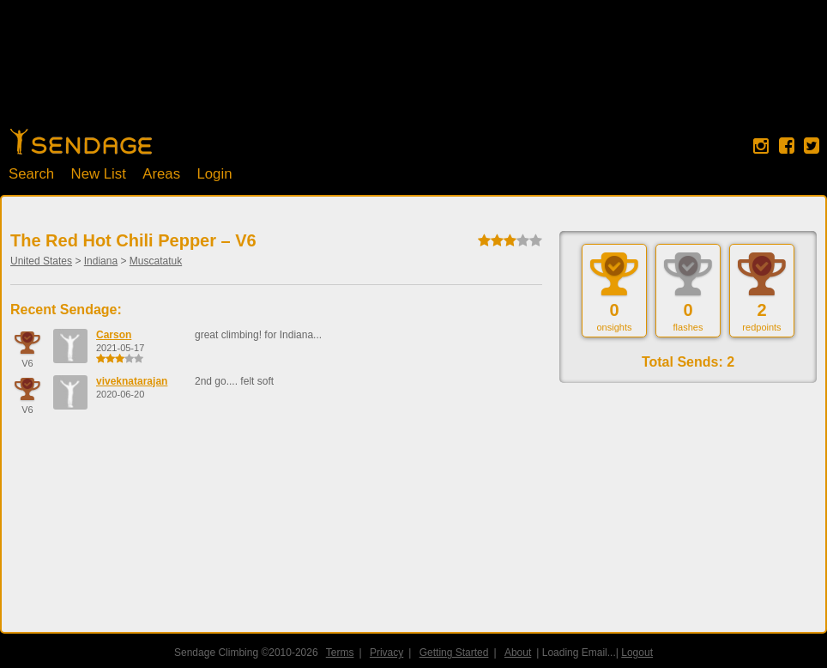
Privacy (386, 653)
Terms (340, 653)
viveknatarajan (131, 381)
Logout (637, 653)
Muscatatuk (156, 261)
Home (81, 142)
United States (41, 261)
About (517, 653)
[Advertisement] (413, 73)
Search (31, 174)
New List (98, 174)
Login (214, 174)
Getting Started (454, 653)
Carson (113, 335)
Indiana (101, 261)
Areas (161, 174)
